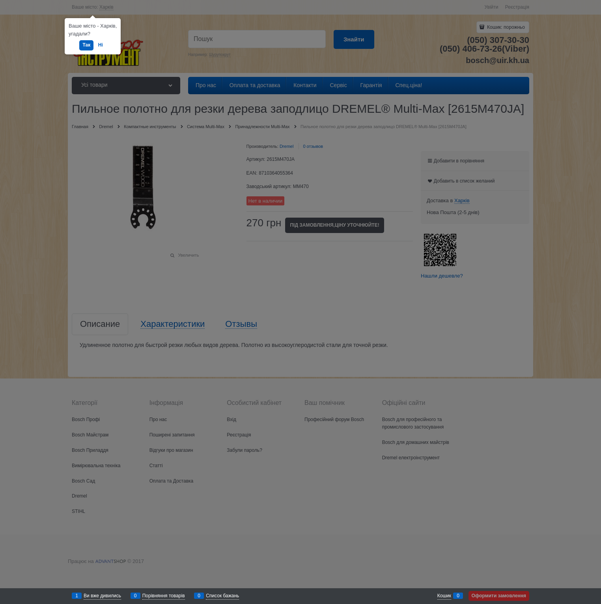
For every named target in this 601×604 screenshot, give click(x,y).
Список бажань (222, 596)
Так (86, 45)
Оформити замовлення (499, 595)
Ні (100, 45)
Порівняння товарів (163, 596)
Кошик (444, 596)
